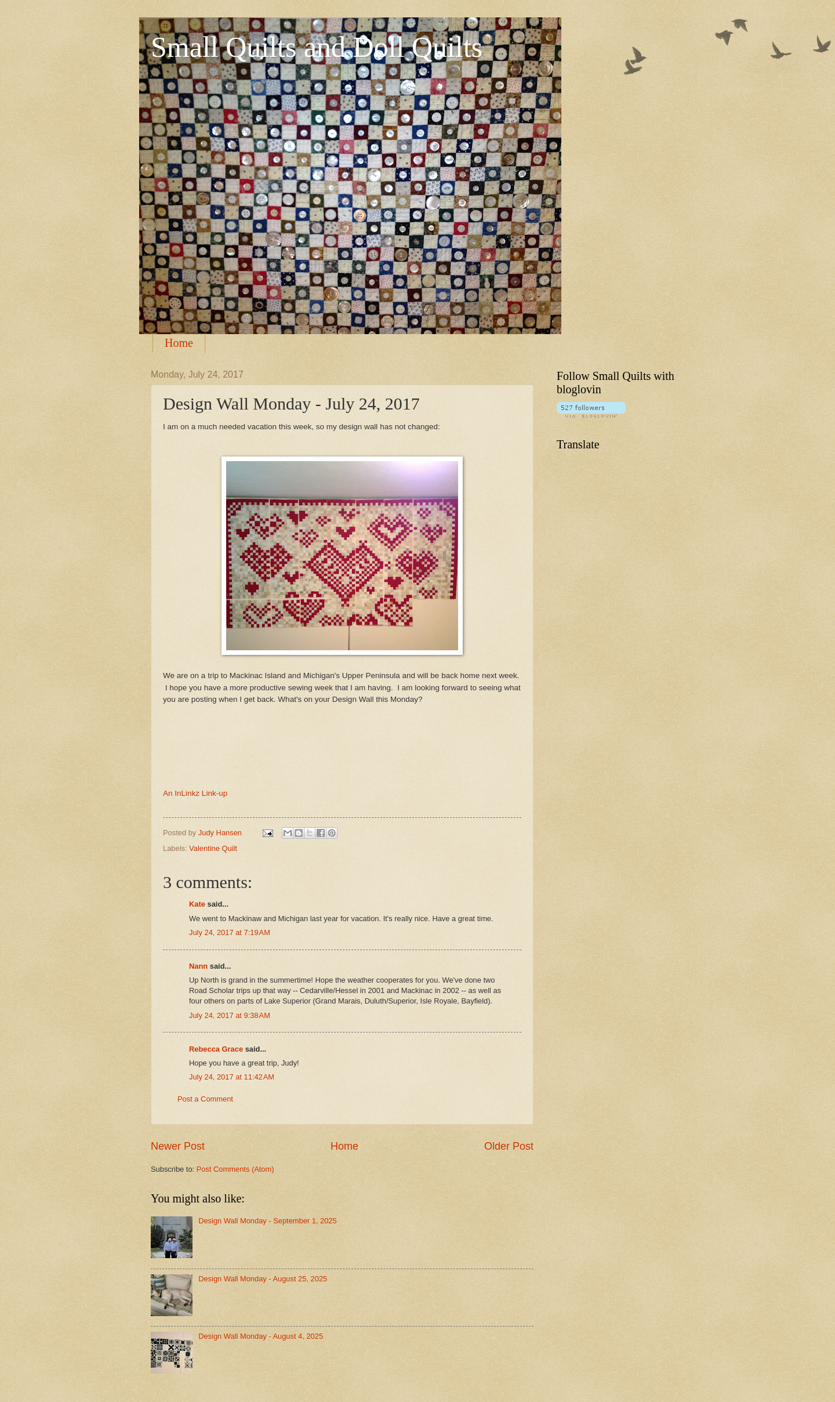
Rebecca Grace (216, 1049)
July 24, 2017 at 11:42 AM (231, 1077)
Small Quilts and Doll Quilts (316, 47)
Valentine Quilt (213, 848)
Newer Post (178, 1146)
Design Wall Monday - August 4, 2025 (260, 1336)
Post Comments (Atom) (235, 1169)
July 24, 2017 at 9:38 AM (229, 1015)
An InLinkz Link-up (195, 793)
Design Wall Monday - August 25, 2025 (262, 1278)
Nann (198, 966)
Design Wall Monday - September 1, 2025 (267, 1220)
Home (179, 342)
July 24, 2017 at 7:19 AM (229, 932)
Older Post (508, 1146)
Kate (197, 904)
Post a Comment (205, 1099)
